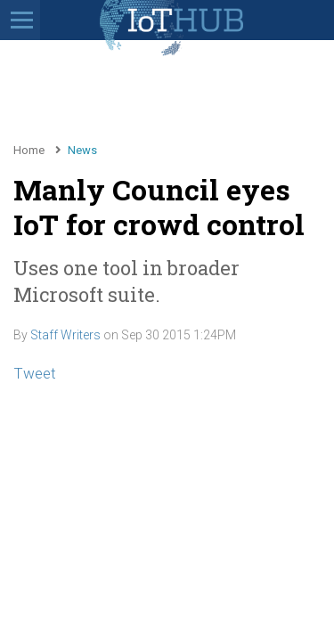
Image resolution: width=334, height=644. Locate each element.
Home (29, 150)
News (82, 150)
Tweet (34, 373)
